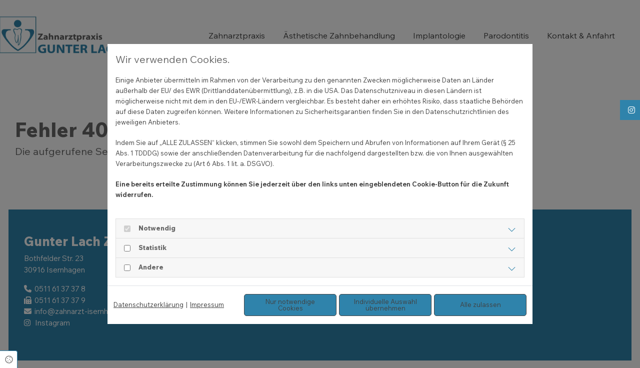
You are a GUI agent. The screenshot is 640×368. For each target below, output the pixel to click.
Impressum (207, 304)
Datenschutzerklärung (149, 304)
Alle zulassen (480, 304)
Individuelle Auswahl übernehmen (385, 305)
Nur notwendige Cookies (290, 305)
